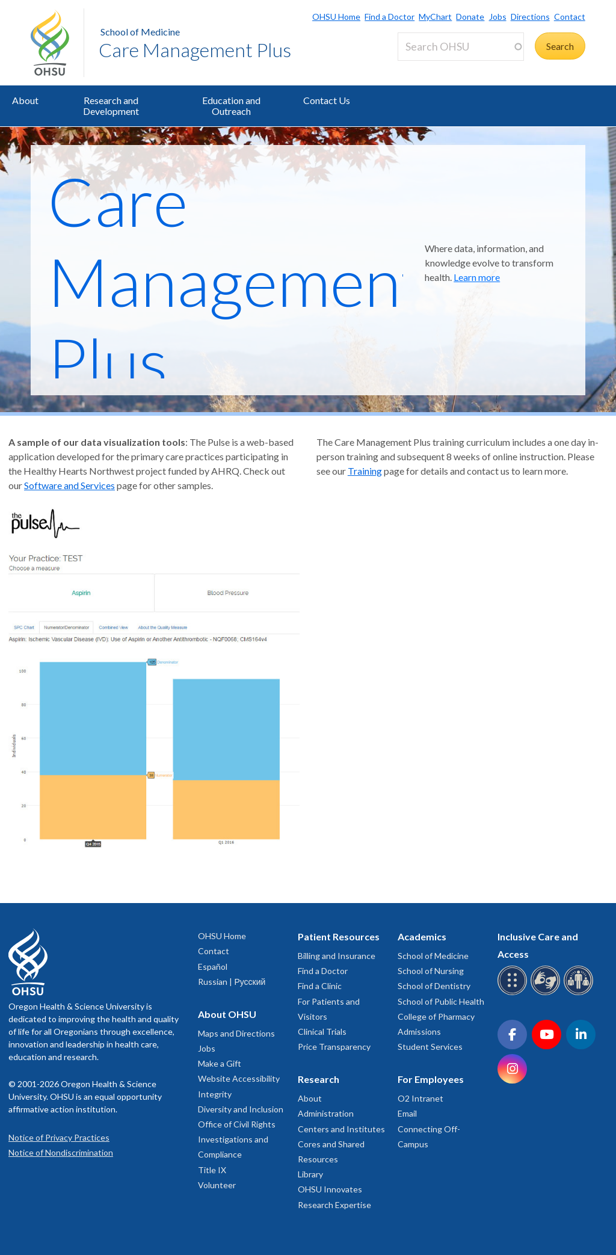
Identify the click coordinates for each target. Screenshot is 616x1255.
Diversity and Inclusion (240, 1109)
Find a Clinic (320, 986)
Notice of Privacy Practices (58, 1137)
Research (318, 1079)
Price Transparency (334, 1046)
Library (310, 1174)
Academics (422, 936)
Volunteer (217, 1185)
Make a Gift (219, 1063)
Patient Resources (339, 936)
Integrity (215, 1094)
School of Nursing (431, 971)
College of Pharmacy (436, 1016)
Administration (326, 1113)
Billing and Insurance (336, 956)
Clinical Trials (322, 1031)
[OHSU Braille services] (514, 993)
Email (407, 1113)
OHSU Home (336, 16)
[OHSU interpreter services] (580, 993)
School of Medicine (140, 31)
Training (365, 470)
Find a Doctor (389, 16)
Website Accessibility (239, 1078)
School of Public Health (441, 1001)
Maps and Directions (236, 1033)
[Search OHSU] (461, 46)
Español (212, 966)
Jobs (498, 16)
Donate (470, 16)
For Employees (431, 1079)
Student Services (430, 1046)
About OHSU (227, 1014)
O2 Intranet (420, 1098)
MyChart (435, 16)
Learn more (477, 277)
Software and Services (69, 485)
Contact (569, 16)
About (25, 100)
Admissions (419, 1031)
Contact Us (326, 100)
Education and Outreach (231, 105)
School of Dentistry (434, 986)
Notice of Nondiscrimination (60, 1152)
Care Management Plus (195, 49)
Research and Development (111, 105)
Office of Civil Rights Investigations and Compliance (237, 1139)
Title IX (212, 1170)
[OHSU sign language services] (547, 993)
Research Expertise (334, 1205)
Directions (530, 16)
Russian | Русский (231, 981)
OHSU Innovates (330, 1189)
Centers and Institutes (341, 1129)
